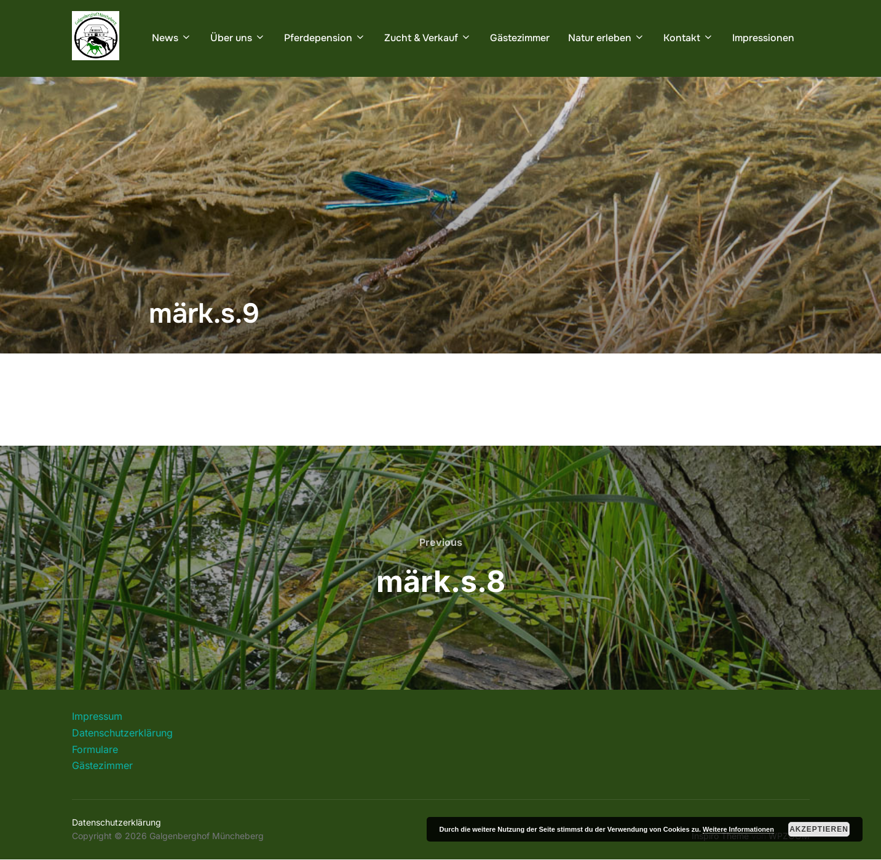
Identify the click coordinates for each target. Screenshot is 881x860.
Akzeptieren (818, 829)
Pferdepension (325, 37)
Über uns (238, 37)
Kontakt (688, 37)
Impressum (97, 716)
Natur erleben (606, 37)
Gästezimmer (520, 37)
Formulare (95, 749)
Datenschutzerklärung (122, 733)
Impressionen (763, 37)
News (172, 37)
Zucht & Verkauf (428, 37)
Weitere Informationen (738, 829)
